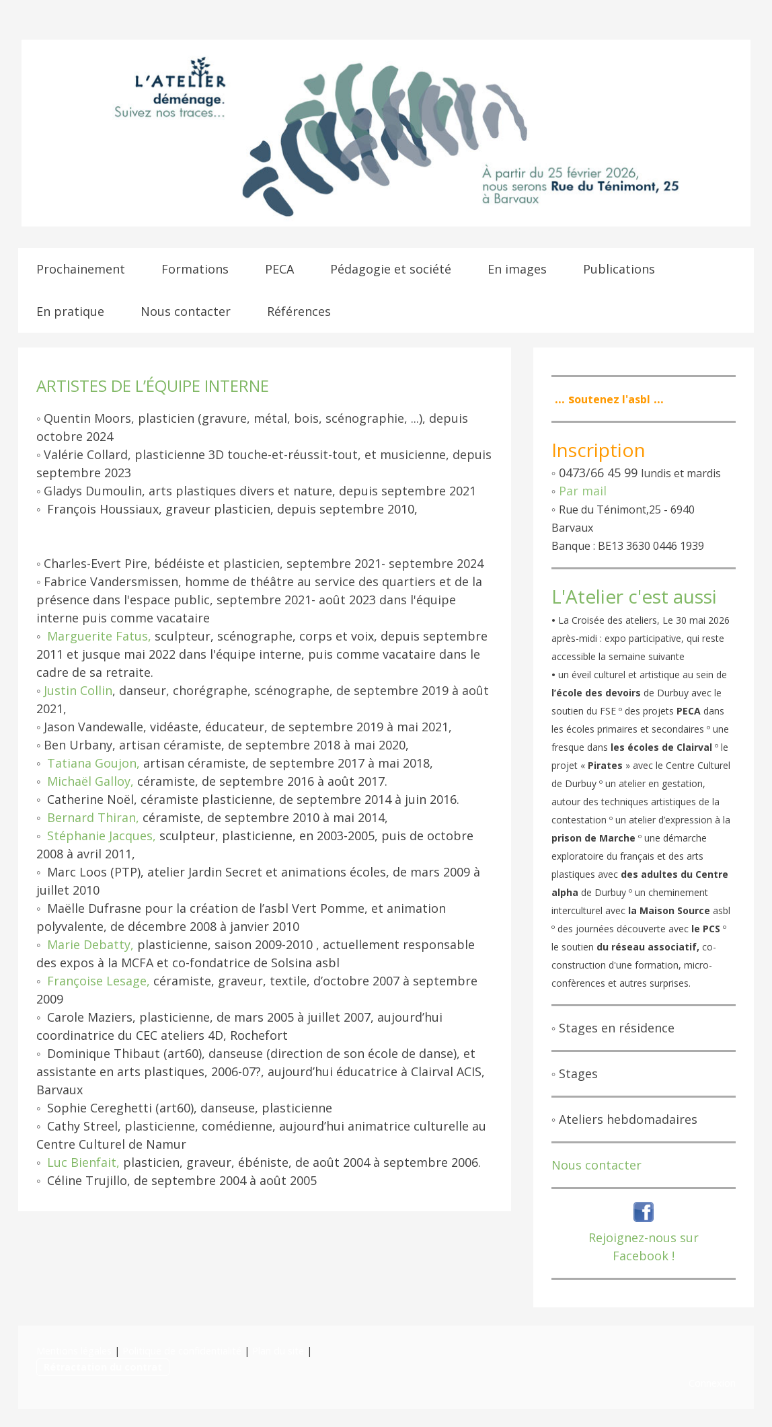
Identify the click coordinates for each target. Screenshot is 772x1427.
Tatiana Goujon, (93, 763)
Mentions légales (74, 1350)
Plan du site (278, 1350)
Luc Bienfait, (83, 1162)
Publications (619, 269)
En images (517, 269)
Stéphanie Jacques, (101, 835)
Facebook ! (643, 1256)
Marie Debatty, (90, 944)
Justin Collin (78, 690)
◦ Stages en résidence (612, 1028)
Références (299, 311)
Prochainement (80, 269)
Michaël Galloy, (90, 781)
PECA (279, 269)
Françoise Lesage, (98, 981)
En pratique (70, 311)
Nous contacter (186, 311)
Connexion (712, 1383)
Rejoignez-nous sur (643, 1237)
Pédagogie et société (390, 269)
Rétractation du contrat (103, 1366)
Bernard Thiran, (93, 817)
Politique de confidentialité (181, 1350)
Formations (195, 269)
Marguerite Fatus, (99, 636)
